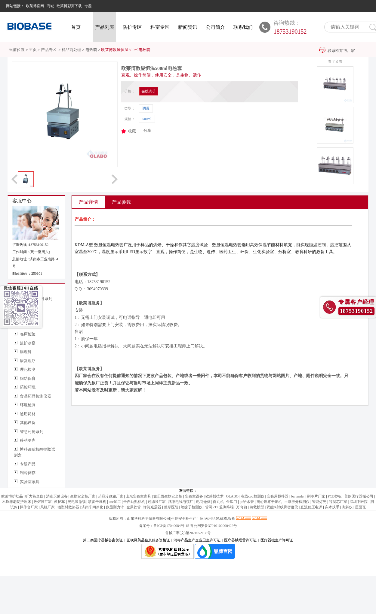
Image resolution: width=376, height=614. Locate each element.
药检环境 (27, 387)
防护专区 (132, 27)
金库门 (231, 502)
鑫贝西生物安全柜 (167, 496)
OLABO (232, 496)
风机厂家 (47, 507)
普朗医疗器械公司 (358, 496)
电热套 (91, 49)
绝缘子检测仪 (191, 507)
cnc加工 (115, 502)
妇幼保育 (27, 378)
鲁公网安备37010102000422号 (213, 526)
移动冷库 (27, 440)
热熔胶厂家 (43, 502)
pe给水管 (247, 502)
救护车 (59, 502)
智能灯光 (319, 502)
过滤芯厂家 (338, 502)
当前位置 (17, 49)
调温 (145, 108)
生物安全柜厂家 (82, 496)
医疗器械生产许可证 (276, 540)
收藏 (132, 131)
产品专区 (49, 49)
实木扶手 (332, 507)
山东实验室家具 (138, 496)
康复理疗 (27, 360)
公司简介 (215, 27)
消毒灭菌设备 (57, 496)
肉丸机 (218, 502)
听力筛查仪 (34, 496)
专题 (88, 6)
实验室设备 (194, 496)
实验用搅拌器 (277, 496)
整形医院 (171, 507)
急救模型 (257, 507)
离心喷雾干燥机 (269, 502)
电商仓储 (203, 502)
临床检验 (27, 334)
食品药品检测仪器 (35, 396)
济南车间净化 (92, 507)
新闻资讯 (187, 27)
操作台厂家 (29, 507)
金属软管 (133, 507)
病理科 (26, 351)
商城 (50, 6)
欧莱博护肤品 (12, 496)
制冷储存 (27, 472)
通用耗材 (27, 414)
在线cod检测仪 (252, 496)
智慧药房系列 (31, 431)
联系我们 (243, 27)
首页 (76, 27)
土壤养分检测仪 (297, 502)
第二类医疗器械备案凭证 (103, 540)
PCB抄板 (335, 496)
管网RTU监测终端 (219, 507)
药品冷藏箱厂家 (110, 496)
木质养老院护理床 (16, 502)
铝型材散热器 (68, 507)
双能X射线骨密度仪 (282, 507)
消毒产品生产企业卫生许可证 (197, 540)
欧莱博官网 (35, 6)
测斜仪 (347, 507)
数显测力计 (115, 507)
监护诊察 (27, 343)
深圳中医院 (359, 502)
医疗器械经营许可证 (240, 540)
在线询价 (148, 91)
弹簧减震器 (152, 507)
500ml (147, 119)
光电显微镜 (77, 502)
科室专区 (160, 27)
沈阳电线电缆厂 (180, 502)
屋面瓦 (360, 507)
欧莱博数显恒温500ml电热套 (125, 49)
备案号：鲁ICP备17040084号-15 (164, 526)
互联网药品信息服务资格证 (148, 540)
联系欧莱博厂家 (341, 50)
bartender (297, 496)
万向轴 (241, 507)
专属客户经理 (356, 302)
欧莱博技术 (214, 496)
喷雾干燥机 (97, 502)
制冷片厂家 (316, 496)
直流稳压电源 (311, 507)
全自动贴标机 (134, 502)
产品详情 (88, 201)
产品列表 (104, 27)
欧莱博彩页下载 (69, 6)
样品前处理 (71, 49)
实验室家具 (29, 481)
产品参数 (121, 201)
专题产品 (27, 464)
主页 (33, 49)
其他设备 (27, 422)
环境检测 (27, 405)
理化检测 (27, 369)
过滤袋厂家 (157, 502)
